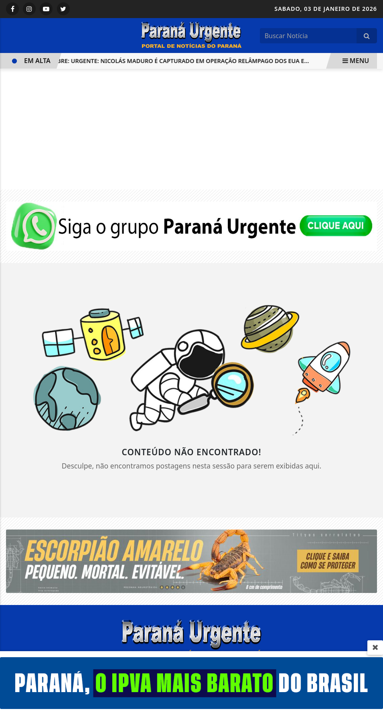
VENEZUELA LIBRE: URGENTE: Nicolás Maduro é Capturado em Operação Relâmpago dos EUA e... (161, 61)
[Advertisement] (191, 129)
